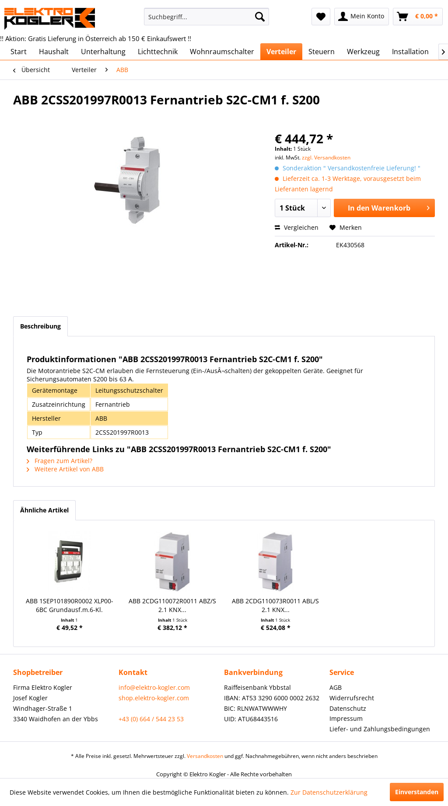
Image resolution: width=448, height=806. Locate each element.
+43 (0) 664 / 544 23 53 (151, 719)
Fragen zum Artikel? (59, 461)
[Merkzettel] (321, 16)
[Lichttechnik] (158, 51)
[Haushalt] (54, 51)
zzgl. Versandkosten (326, 157)
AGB (335, 687)
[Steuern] (321, 51)
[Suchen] (260, 16)
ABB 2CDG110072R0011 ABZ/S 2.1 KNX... (172, 605)
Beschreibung (40, 326)
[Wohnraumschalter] (222, 51)
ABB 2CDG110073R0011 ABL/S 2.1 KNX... (275, 605)
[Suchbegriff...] (207, 16)
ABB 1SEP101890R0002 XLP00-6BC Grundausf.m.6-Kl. (69, 605)
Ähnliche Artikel (44, 510)
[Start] (18, 51)
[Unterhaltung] (103, 51)
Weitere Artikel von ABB (65, 469)
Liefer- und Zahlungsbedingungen (379, 729)
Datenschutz (347, 708)
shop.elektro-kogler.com (154, 698)
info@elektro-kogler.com (154, 687)
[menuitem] (207, 16)
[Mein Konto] (361, 16)
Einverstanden (416, 792)
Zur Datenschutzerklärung (329, 792)
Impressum (346, 718)
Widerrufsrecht (351, 698)
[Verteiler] (281, 51)
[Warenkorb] (418, 16)
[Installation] (410, 51)
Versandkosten (205, 756)
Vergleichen (296, 227)
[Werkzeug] (363, 51)
